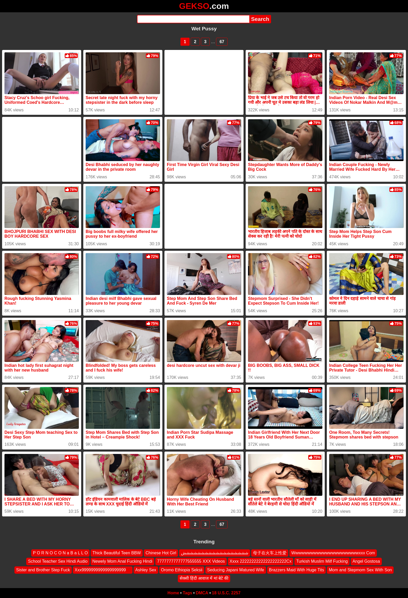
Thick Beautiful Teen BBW (116, 553)
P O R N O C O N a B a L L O (60, 553)
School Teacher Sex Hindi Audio (57, 561)
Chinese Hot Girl (161, 553)
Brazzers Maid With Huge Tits (296, 570)
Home (173, 593)
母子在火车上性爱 (269, 553)
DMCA (202, 593)
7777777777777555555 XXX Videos (191, 561)
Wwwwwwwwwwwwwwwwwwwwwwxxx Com (333, 553)
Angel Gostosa (366, 561)
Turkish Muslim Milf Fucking (322, 561)
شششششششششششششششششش (214, 553)
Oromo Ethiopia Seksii (181, 570)
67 (221, 41)
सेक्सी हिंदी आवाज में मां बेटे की (204, 578)
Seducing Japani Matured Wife (235, 570)
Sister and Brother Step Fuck (43, 570)
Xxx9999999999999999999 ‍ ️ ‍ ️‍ (103, 570)
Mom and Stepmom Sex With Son (360, 570)
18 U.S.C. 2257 (226, 593)
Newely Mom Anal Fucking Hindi (122, 561)
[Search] (193, 19)
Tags (187, 593)
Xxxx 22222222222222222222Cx (261, 561)
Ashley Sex (145, 570)
